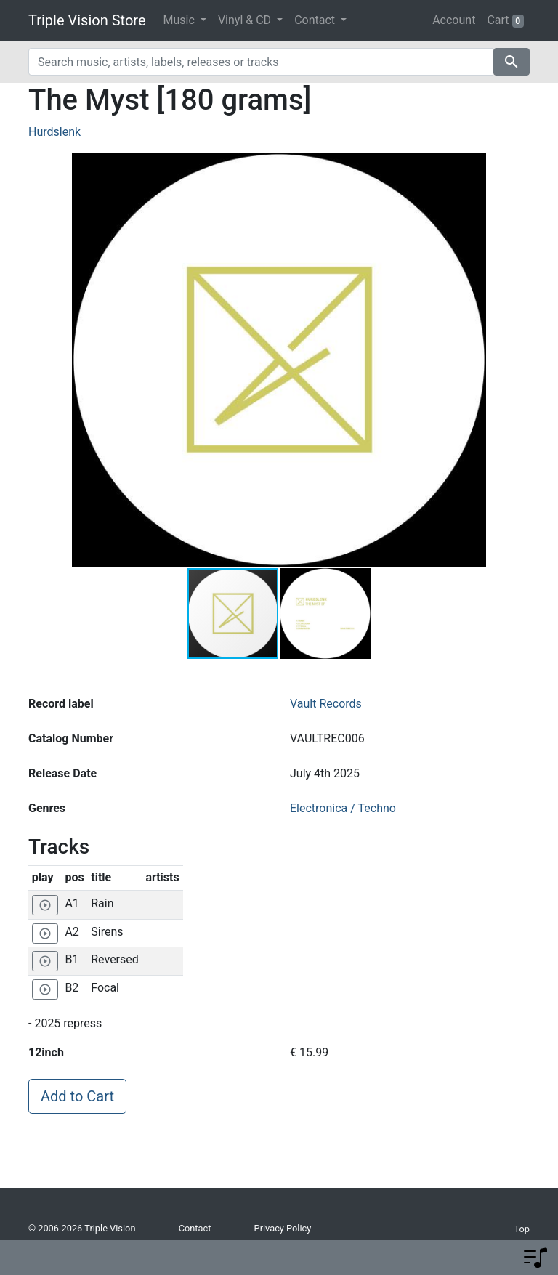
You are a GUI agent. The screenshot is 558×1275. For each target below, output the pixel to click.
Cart (505, 20)
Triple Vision (109, 1228)
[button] (473, 359)
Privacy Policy (283, 1228)
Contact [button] (316, 20)
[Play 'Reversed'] (45, 961)
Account (453, 20)
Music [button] (180, 20)
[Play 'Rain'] (45, 905)
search (511, 61)
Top (522, 1228)
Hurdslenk (54, 132)
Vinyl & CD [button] (246, 20)
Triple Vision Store (87, 20)
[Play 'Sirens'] (45, 933)
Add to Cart (77, 1096)
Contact (195, 1228)
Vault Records (326, 704)
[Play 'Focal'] (45, 989)
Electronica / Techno (343, 808)
